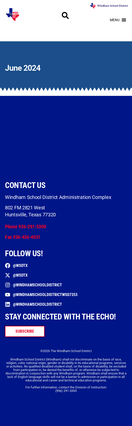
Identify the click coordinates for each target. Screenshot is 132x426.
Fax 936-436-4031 (22, 237)
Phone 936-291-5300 (25, 227)
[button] (115, 20)
